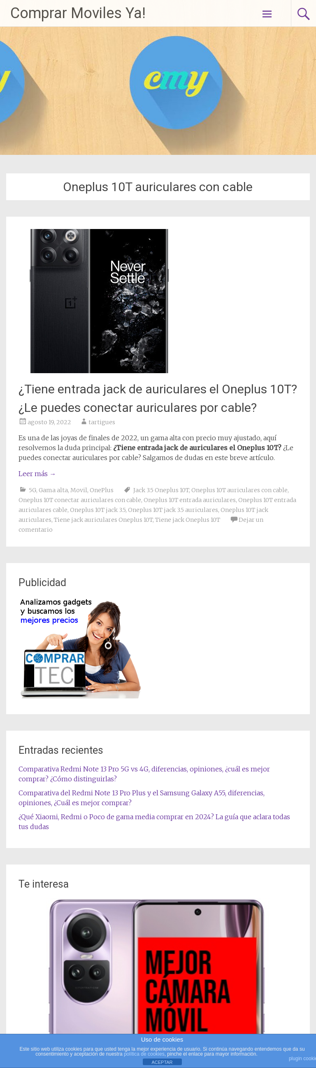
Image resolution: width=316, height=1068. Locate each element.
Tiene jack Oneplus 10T (187, 519)
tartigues (101, 422)
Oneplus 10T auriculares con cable (239, 490)
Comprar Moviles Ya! (78, 13)
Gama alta (53, 490)
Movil (78, 490)
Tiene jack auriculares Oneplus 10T (103, 519)
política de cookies (144, 1054)
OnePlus (102, 490)
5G (32, 490)
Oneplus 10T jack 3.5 (97, 510)
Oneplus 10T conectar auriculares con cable (80, 500)
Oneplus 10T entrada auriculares (190, 500)
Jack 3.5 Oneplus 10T (161, 490)
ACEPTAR (161, 1062)
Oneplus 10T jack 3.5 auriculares (173, 510)
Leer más (37, 474)
